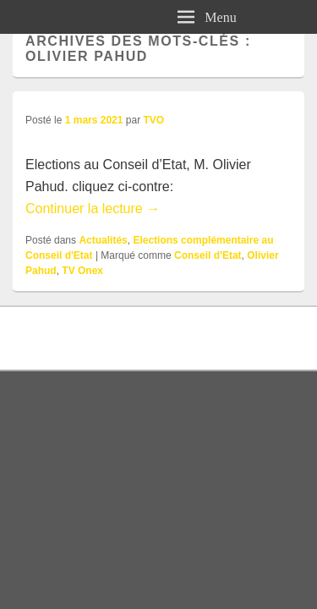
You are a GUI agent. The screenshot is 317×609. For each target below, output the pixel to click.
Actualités (103, 240)
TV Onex (82, 271)
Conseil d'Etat (208, 255)
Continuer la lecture (92, 208)
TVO (153, 120)
